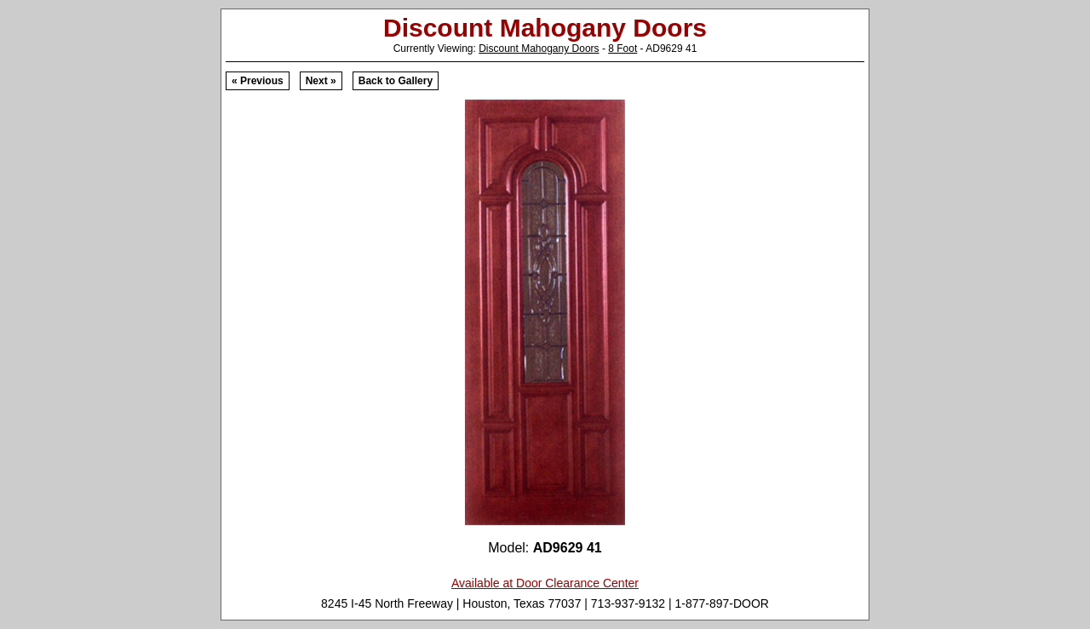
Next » (321, 81)
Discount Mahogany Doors (539, 48)
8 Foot (622, 48)
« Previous (258, 81)
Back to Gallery (396, 81)
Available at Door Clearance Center (545, 583)
